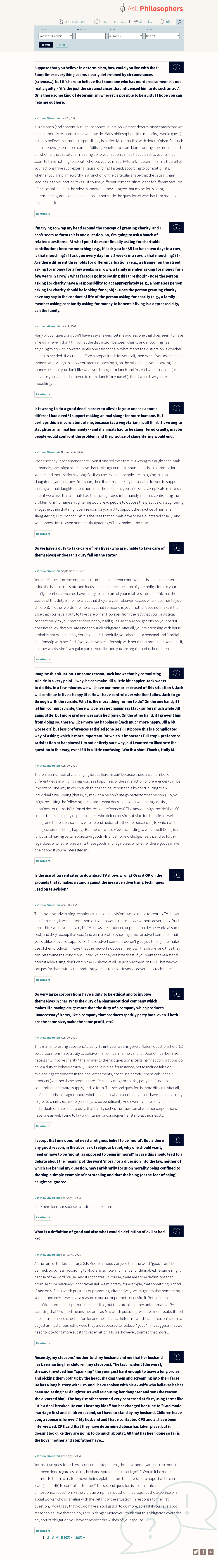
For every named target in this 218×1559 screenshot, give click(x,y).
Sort (149, 29)
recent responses (113, 21)
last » (79, 1537)
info (168, 21)
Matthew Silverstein (47, 118)
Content (44, 29)
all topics (145, 21)
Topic (113, 29)
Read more (44, 214)
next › (66, 1537)
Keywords (82, 29)
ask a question (75, 21)
